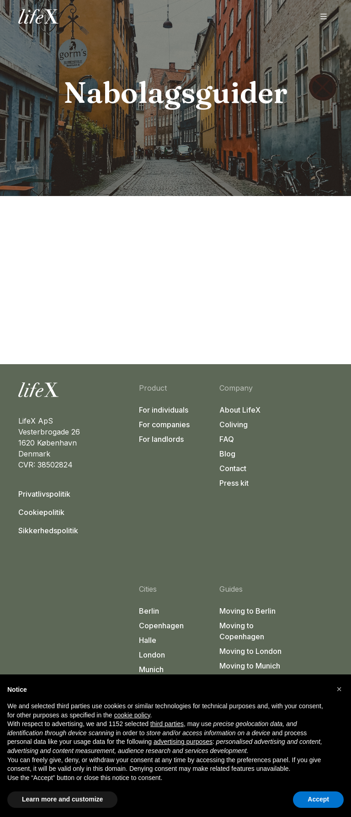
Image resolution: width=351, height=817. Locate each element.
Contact (232, 468)
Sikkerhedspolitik (48, 530)
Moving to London (250, 651)
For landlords (161, 439)
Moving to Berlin (247, 610)
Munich (151, 669)
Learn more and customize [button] (62, 799)
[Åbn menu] (323, 16)
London (152, 654)
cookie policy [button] (132, 715)
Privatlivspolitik (44, 494)
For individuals (163, 409)
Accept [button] (318, 799)
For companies (164, 424)
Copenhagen (161, 625)
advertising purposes (183, 741)
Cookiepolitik (41, 512)
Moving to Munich (249, 665)
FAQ (226, 439)
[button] (339, 689)
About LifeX (240, 409)
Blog (227, 453)
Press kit (234, 483)
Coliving (233, 424)
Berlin (149, 610)
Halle (147, 640)
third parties (167, 723)
